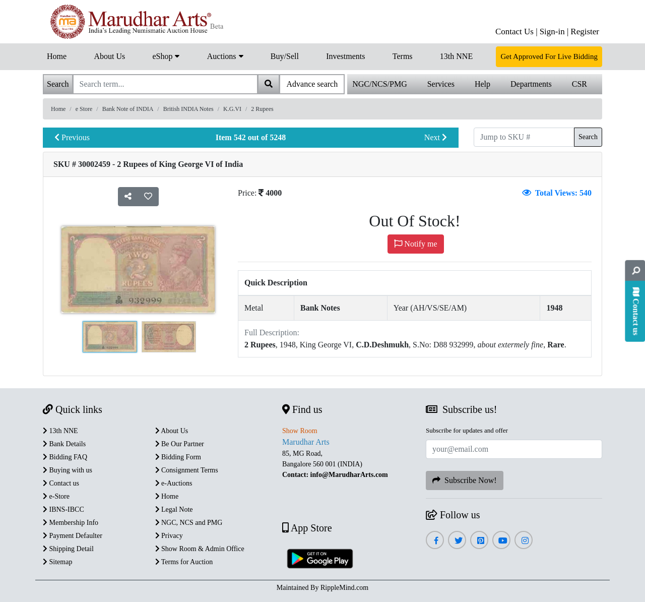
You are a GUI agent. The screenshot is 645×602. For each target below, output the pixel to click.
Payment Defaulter (72, 535)
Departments (531, 84)
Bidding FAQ (65, 457)
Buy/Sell (285, 56)
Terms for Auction (184, 562)
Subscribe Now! (464, 480)
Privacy (169, 535)
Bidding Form (178, 457)
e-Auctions (173, 483)
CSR (579, 84)
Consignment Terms (186, 470)
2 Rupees (262, 108)
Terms (403, 56)
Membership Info (70, 522)
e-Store (56, 496)
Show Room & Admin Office (199, 549)
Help (482, 84)
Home (57, 56)
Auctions (225, 55)
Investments (345, 56)
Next (435, 137)
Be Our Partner (179, 444)
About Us (109, 56)
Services (441, 84)
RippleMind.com (344, 587)
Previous (72, 137)
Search (588, 137)
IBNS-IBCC (63, 509)
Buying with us (67, 470)
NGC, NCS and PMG (189, 522)
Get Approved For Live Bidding (548, 56)
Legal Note (174, 509)
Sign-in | (554, 31)
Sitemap (57, 562)
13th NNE (456, 56)
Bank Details (64, 444)
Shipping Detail (68, 549)
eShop (165, 55)
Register (584, 31)
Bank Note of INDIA (128, 108)
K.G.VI (232, 108)
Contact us (61, 483)
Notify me (415, 243)
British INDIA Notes (188, 108)
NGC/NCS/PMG (379, 84)
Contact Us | (516, 31)
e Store (84, 108)
